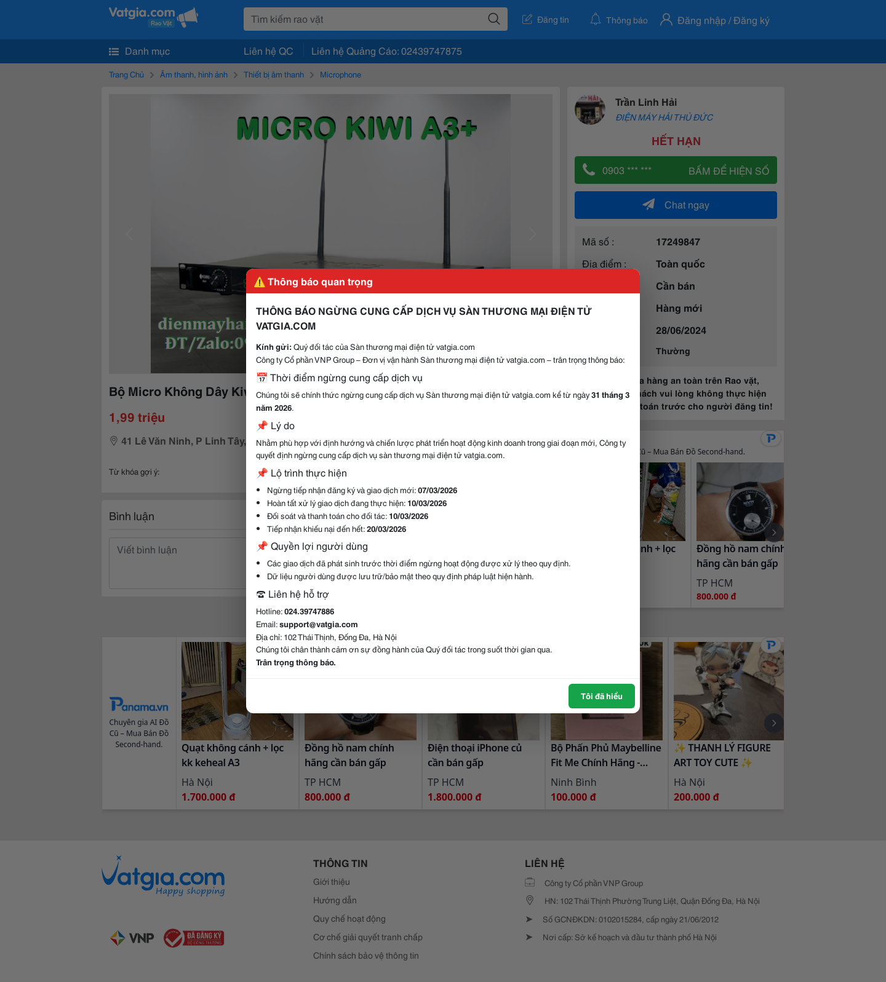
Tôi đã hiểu (602, 695)
